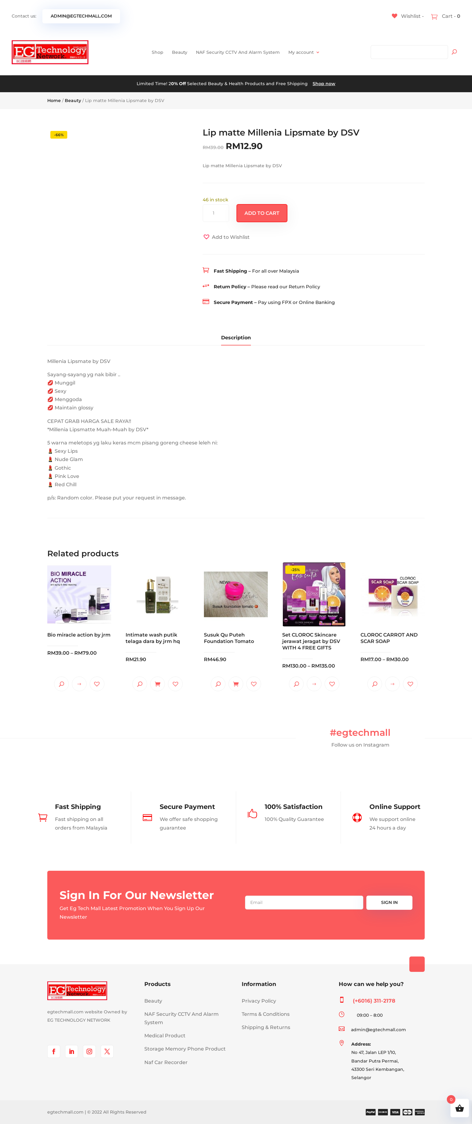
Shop (157, 52)
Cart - (450, 16)
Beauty (179, 52)
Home (54, 100)
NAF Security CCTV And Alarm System (238, 52)
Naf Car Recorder (166, 1062)
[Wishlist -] (408, 16)
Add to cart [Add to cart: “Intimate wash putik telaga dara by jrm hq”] (157, 683)
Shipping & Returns (266, 1027)
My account (301, 52)
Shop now (324, 83)
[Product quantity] (216, 213)
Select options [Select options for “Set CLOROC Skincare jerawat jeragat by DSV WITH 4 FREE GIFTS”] (314, 683)
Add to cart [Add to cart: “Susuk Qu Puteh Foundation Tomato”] (235, 683)
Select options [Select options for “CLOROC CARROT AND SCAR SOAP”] (392, 683)
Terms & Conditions (266, 1014)
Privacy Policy (259, 1001)
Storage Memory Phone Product (185, 1049)
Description (236, 338)
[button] (226, 237)
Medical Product (164, 1036)
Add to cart (261, 213)
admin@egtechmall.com (81, 16)
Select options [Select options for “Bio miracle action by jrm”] (79, 683)
